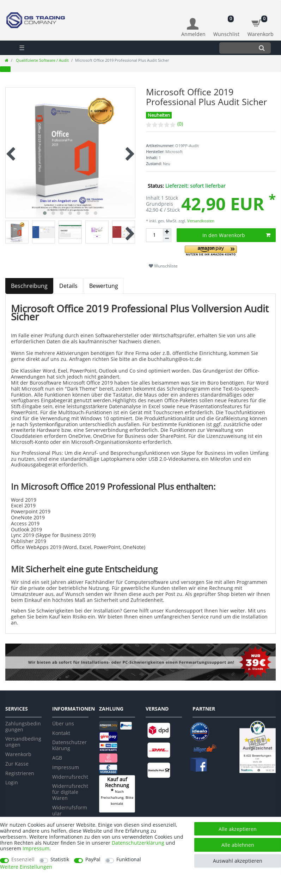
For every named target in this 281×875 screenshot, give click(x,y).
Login (11, 782)
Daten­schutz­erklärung (138, 842)
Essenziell (23, 860)
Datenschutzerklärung (69, 745)
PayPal (92, 860)
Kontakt (61, 733)
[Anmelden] (193, 28)
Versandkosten (200, 220)
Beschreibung (29, 286)
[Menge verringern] (167, 238)
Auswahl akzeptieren (237, 860)
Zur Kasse (17, 763)
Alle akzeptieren (238, 829)
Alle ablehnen (237, 844)
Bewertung (103, 286)
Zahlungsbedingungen (23, 726)
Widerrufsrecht (70, 776)
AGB (57, 757)
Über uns (63, 723)
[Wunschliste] (226, 24)
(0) (180, 123)
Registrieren (19, 773)
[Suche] (262, 47)
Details (68, 286)
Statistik (59, 860)
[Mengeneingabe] (154, 235)
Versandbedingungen (23, 741)
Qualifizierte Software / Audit (42, 60)
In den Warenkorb (236, 235)
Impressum (65, 767)
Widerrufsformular (69, 810)
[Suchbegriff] (236, 47)
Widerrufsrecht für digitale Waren (70, 792)
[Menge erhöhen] (167, 231)
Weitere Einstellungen (26, 867)
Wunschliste (163, 266)
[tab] (29, 286)
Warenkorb (18, 754)
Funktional (128, 860)
